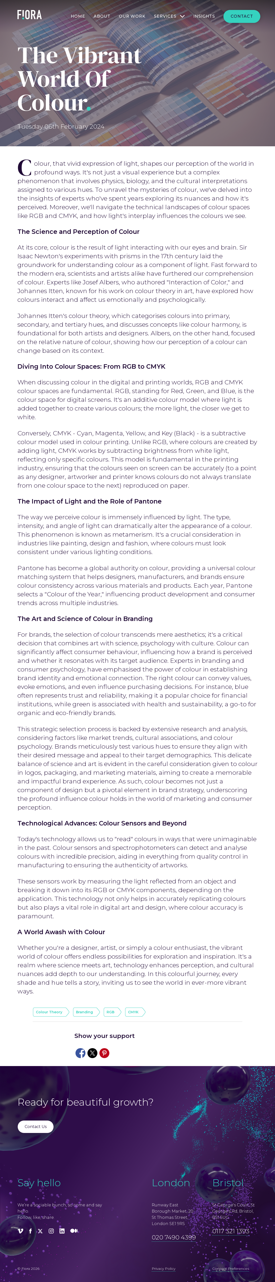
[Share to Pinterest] (104, 1053)
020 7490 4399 (174, 1237)
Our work (132, 16)
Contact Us (36, 1126)
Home (78, 16)
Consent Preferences (230, 1268)
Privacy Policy (163, 1268)
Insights (204, 16)
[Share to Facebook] (80, 1053)
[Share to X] (92, 1053)
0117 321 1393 (230, 1231)
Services (165, 16)
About (102, 16)
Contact (242, 16)
